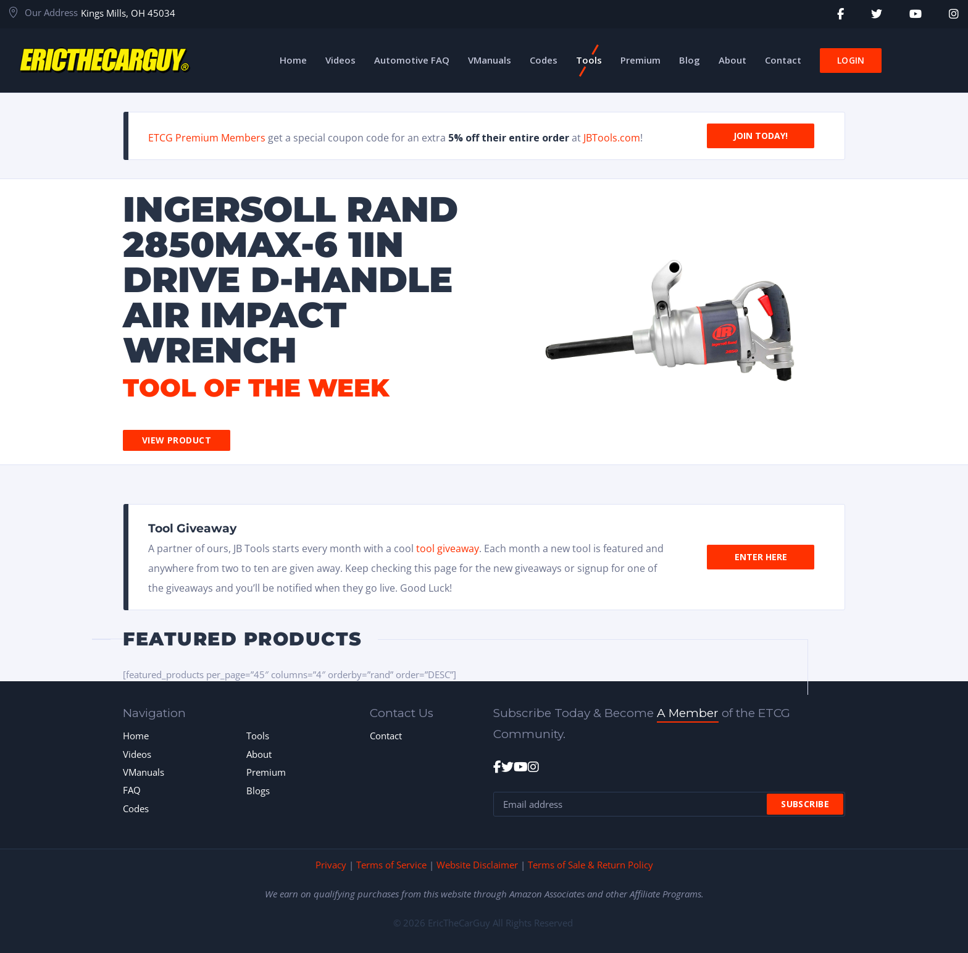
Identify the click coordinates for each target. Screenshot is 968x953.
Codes (136, 808)
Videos (137, 754)
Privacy (330, 865)
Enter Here (761, 557)
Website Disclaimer (477, 865)
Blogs (258, 790)
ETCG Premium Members (206, 138)
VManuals (143, 772)
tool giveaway (447, 548)
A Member (688, 713)
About (259, 754)
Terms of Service (391, 865)
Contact (386, 735)
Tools (257, 735)
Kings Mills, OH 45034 (128, 13)
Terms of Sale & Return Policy (590, 865)
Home (136, 735)
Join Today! (760, 135)
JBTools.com (611, 138)
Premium (266, 772)
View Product (176, 440)
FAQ (132, 790)
